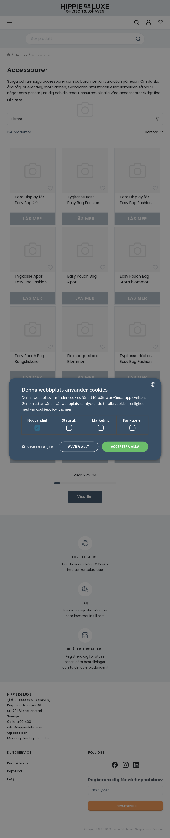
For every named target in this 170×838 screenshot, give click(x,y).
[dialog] (85, 419)
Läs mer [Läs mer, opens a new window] (65, 408)
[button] (37, 446)
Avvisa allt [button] (77, 446)
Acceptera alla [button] (124, 446)
